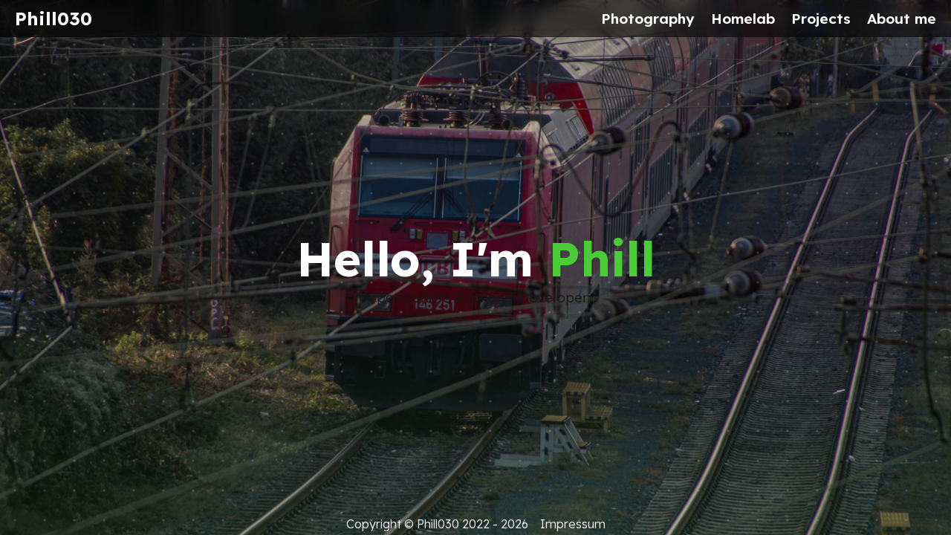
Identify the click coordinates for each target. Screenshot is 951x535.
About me (901, 18)
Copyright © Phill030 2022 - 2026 (437, 523)
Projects (821, 18)
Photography (648, 18)
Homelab (743, 18)
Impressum (573, 523)
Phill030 (53, 18)
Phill (601, 258)
